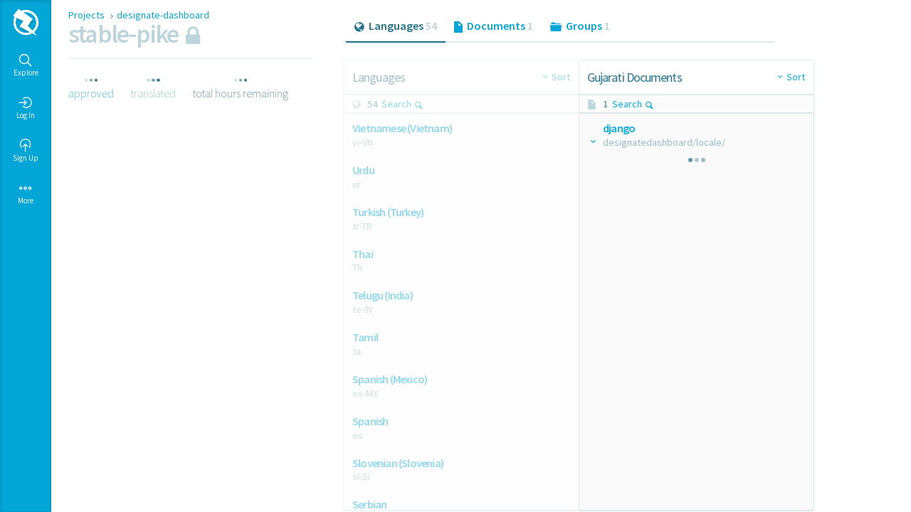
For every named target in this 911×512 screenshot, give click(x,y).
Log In (25, 108)
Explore (26, 65)
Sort (542, 76)
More (25, 193)
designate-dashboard (163, 15)
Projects (87, 15)
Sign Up (25, 151)
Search (405, 103)
